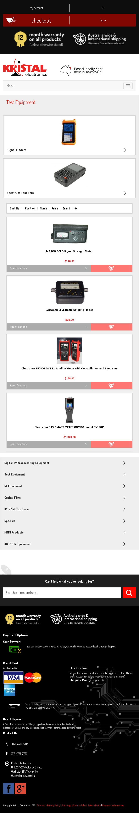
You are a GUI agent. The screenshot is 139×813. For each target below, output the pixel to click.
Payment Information (113, 805)
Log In (103, 20)
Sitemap (41, 805)
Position (30, 208)
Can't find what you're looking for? (69, 581)
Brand (66, 208)
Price (55, 208)
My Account (36, 8)
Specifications (18, 268)
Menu (10, 85)
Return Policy (94, 805)
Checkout (41, 20)
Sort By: (15, 208)
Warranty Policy (79, 805)
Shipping (65, 805)
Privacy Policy (53, 805)
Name (44, 208)
